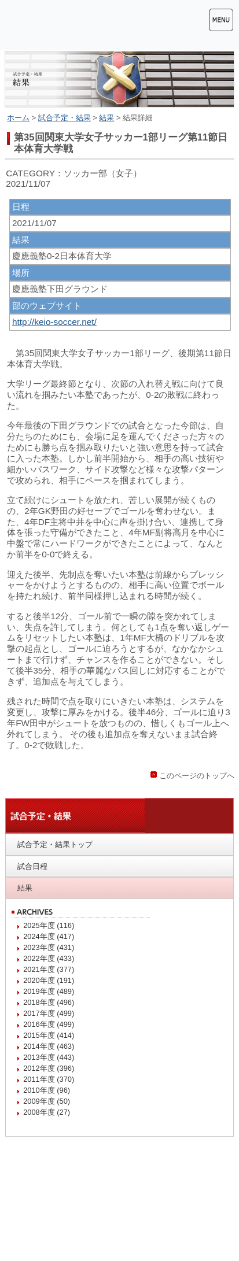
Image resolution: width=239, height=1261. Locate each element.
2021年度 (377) (48, 969)
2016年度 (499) (48, 1024)
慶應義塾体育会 (74, 24)
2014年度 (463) (48, 1046)
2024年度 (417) (48, 936)
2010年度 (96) (46, 1090)
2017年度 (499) (48, 1013)
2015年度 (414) (48, 1035)
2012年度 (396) (48, 1068)
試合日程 (32, 866)
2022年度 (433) (48, 958)
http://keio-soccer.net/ (54, 322)
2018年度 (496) (48, 1002)
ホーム (18, 117)
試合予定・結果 (64, 117)
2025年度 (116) (48, 925)
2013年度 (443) (48, 1057)
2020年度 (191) (48, 980)
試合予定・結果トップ (55, 844)
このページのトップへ (196, 775)
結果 (106, 117)
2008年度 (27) (46, 1112)
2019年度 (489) (48, 991)
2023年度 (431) (48, 947)
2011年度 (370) (48, 1079)
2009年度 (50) (46, 1101)
